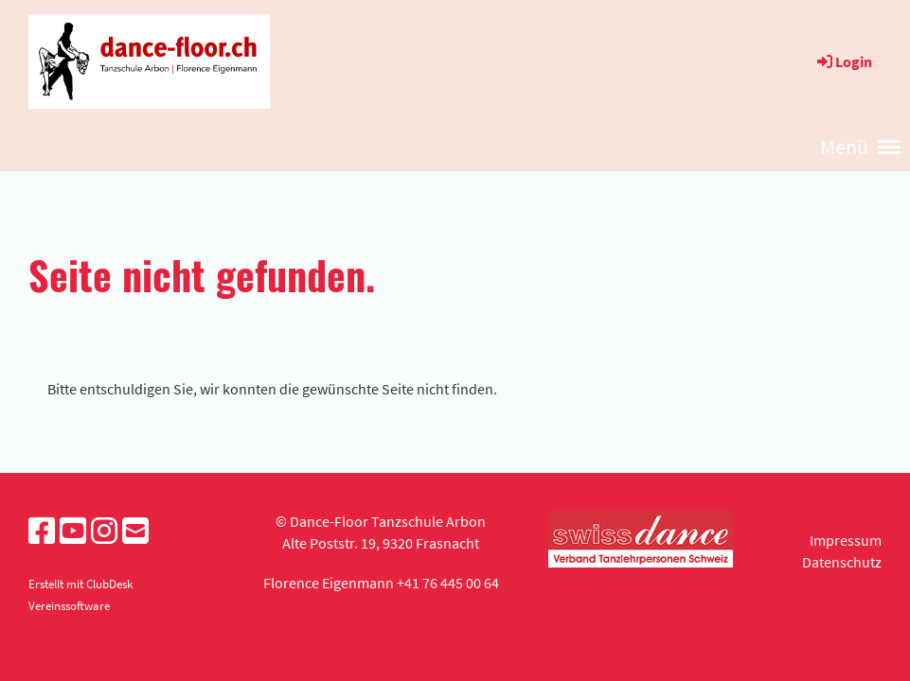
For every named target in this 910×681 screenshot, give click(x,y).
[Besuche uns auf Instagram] (104, 531)
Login (843, 61)
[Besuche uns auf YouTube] (73, 531)
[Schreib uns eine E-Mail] (135, 531)
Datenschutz (842, 561)
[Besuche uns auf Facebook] (41, 531)
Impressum (846, 540)
